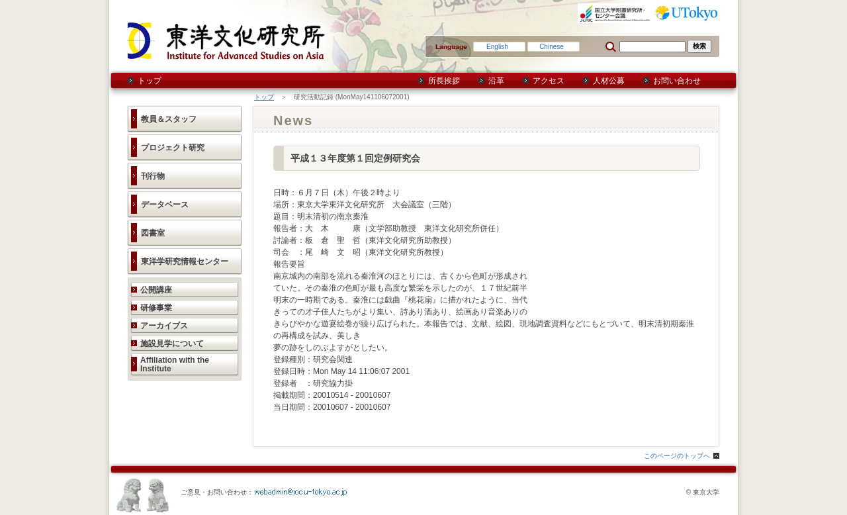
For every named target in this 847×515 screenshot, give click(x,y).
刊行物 (153, 176)
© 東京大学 (702, 492)
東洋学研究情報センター (184, 261)
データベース (165, 204)
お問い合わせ (677, 80)
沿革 (496, 80)
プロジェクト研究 (172, 147)
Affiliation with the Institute (174, 364)
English (497, 46)
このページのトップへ (677, 455)
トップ (149, 80)
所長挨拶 (444, 80)
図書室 (153, 233)
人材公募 (609, 80)
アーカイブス (164, 325)
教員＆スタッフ (169, 119)
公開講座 (156, 290)
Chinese (551, 46)
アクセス (548, 80)
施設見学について (172, 343)
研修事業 (156, 307)
